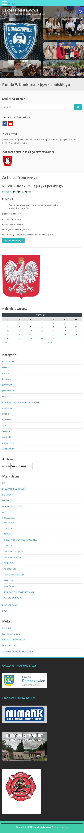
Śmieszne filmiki (9, 645)
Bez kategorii (8, 361)
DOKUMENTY (7, 494)
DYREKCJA (8, 528)
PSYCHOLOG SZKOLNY (14, 574)
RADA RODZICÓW (10, 605)
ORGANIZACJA (8, 518)
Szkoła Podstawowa (20, 10)
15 (42, 330)
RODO (5, 611)
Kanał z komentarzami (14, 639)
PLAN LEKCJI (9, 563)
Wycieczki (6, 437)
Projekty (5, 413)
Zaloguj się (7, 628)
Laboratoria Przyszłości (12, 506)
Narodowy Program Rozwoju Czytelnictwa (20, 402)
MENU (12, 4)
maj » (50, 342)
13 (19, 330)
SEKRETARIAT (10, 580)
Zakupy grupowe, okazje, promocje (17, 651)
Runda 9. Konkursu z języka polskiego (32, 186)
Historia (5, 373)
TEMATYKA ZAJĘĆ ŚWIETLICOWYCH (19, 592)
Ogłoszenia (7, 408)
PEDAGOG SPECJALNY (13, 551)
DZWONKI (8, 534)
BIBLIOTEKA (9, 522)
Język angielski (8, 384)
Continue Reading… (13, 240)
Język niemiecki (9, 390)
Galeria (5, 367)
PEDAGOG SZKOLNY (13, 557)
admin (28, 192)
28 (31, 338)
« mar (5, 342)
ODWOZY (8, 545)
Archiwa (6, 466)
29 (42, 338)
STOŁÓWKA (9, 586)
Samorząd (6, 419)
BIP (3, 483)
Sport (4, 425)
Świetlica (6, 431)
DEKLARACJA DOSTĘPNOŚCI (14, 489)
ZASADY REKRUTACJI (13, 598)
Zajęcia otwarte (9, 448)
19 (8, 334)
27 (19, 338)
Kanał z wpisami (11, 634)
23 (53, 334)
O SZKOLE (6, 512)
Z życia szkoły (8, 443)
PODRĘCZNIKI (10, 569)
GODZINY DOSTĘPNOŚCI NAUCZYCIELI (20, 540)
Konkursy (6, 396)
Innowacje (6, 379)
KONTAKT (6, 500)
